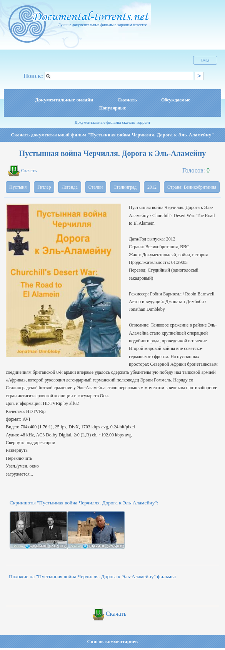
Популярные (112, 108)
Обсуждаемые (175, 100)
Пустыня (18, 187)
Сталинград (125, 187)
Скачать (127, 100)
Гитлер (44, 187)
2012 (152, 187)
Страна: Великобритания (191, 187)
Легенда (69, 187)
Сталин (95, 187)
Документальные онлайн (64, 100)
